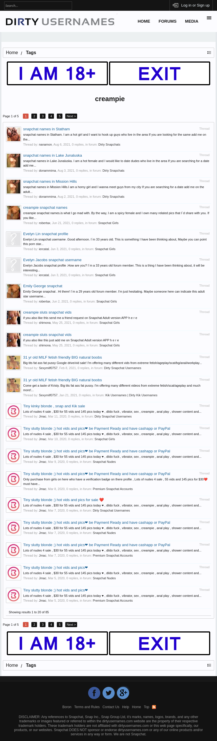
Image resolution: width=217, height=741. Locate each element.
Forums (168, 21)
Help (125, 707)
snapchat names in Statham (46, 129)
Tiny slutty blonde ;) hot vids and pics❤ (55, 567)
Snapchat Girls (108, 223)
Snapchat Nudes (104, 461)
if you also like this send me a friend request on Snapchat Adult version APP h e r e (80, 318)
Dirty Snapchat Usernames (122, 368)
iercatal (44, 249)
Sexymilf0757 (48, 368)
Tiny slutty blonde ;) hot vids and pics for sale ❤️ (63, 500)
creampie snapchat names (45, 207)
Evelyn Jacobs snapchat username (52, 260)
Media (191, 21)
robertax (44, 223)
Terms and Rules (87, 707)
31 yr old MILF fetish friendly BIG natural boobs (62, 357)
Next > (71, 116)
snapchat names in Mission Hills (50, 181)
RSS (154, 707)
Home (144, 21)
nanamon (45, 144)
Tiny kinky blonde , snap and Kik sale (54, 406)
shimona (45, 322)
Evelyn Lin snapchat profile (45, 234)
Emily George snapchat (42, 286)
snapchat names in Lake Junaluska (52, 155)
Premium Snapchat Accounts (113, 489)
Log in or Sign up (195, 5)
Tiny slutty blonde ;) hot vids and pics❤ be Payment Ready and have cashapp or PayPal (96, 428)
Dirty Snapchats (109, 144)
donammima (47, 170)
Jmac (42, 416)
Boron (66, 707)
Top (146, 707)
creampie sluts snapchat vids (47, 312)
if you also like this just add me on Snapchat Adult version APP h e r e (71, 340)
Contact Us (111, 707)
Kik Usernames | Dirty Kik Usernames (131, 395)
